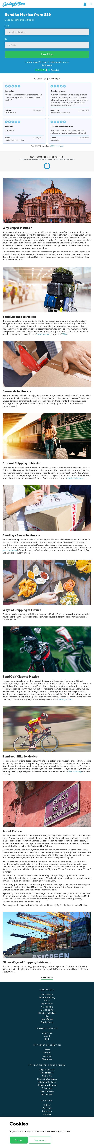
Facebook (47, 1108)
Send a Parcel (47, 1022)
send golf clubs (66, 699)
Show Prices (47, 54)
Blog (47, 1016)
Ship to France (47, 1073)
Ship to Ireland (47, 1091)
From (7, 25)
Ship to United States (47, 1079)
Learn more (40, 1140)
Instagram (47, 1111)
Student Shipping (47, 997)
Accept (19, 1140)
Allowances (47, 1059)
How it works (43, 334)
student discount (75, 478)
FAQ (47, 1039)
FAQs (64, 334)
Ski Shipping (47, 1007)
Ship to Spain (47, 1094)
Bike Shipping (47, 1010)
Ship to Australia (47, 1069)
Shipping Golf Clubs (47, 1013)
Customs (47, 1056)
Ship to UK (47, 1076)
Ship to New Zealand (47, 1085)
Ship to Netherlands (47, 1082)
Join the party (47, 65)
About (47, 1036)
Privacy (47, 1052)
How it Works (47, 1019)
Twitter (47, 1105)
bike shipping (74, 771)
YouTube (47, 1114)
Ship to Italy (47, 1088)
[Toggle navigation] (91, 4)
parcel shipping (10, 550)
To (6, 39)
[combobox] (47, 32)
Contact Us (47, 1033)
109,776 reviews (56, 146)
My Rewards (47, 1003)
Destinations (47, 994)
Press (47, 1000)
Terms (47, 1049)
